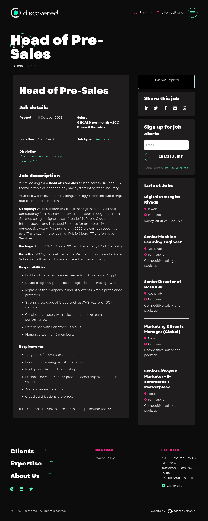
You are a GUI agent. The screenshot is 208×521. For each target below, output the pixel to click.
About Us (25, 476)
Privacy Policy (104, 458)
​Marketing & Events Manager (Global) (164, 329)
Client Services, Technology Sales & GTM (41, 158)
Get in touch (176, 486)
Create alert (171, 157)
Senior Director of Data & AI (162, 284)
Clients (22, 451)
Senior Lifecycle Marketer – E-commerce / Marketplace (160, 379)
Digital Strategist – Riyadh (163, 199)
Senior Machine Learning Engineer (163, 239)
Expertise (26, 463)
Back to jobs (26, 66)
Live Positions (170, 12)
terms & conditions (177, 168)
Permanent (104, 139)
